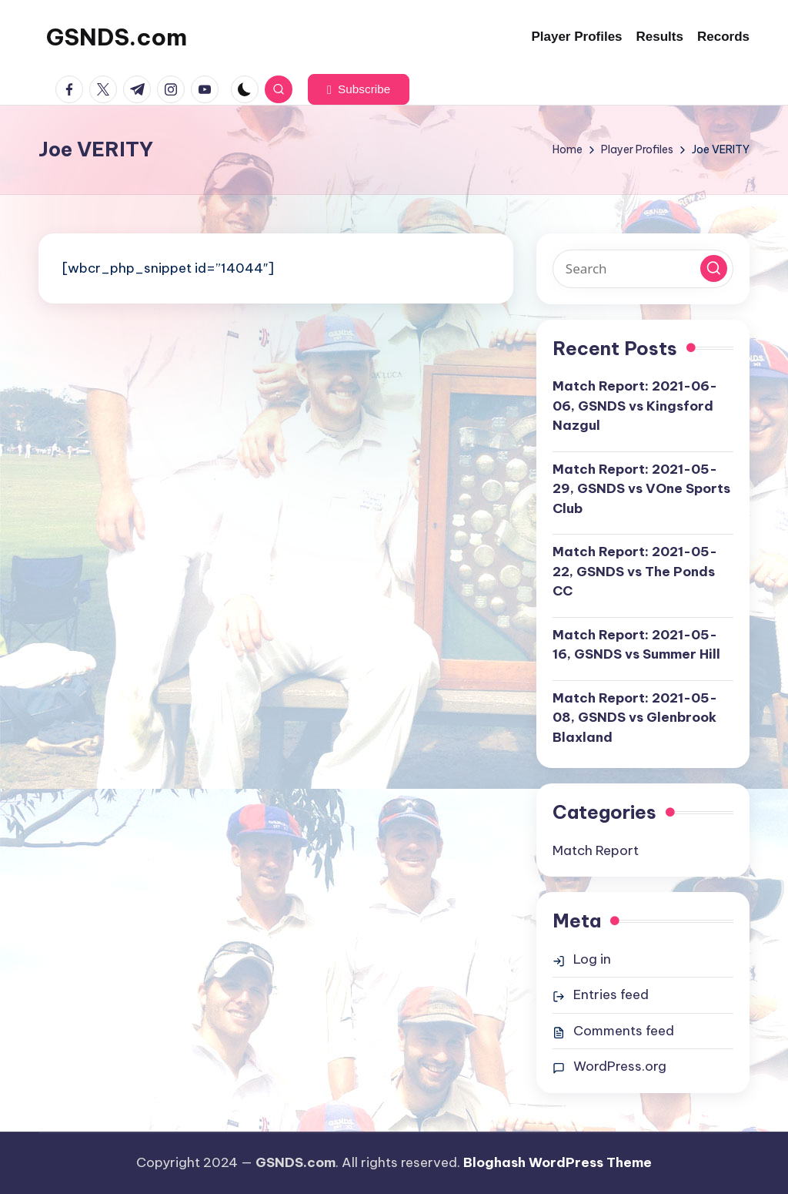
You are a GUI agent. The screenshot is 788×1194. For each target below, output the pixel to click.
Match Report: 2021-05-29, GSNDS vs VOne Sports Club (641, 489)
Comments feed (623, 1030)
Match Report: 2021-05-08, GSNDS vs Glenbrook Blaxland (635, 717)
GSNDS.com (116, 37)
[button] (358, 89)
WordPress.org (619, 1066)
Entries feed (611, 994)
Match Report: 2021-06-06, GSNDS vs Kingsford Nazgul (635, 405)
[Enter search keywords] (643, 269)
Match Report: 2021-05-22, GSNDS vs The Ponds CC (635, 571)
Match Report (596, 850)
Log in (592, 959)
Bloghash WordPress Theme (557, 1162)
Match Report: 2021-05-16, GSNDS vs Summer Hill (636, 644)
